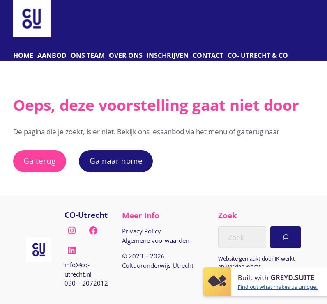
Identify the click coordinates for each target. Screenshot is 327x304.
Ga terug (39, 160)
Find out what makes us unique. (278, 286)
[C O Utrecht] (258, 55)
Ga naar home (116, 160)
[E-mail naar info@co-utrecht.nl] (86, 269)
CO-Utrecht (86, 215)
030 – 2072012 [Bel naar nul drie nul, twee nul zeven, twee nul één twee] (86, 283)
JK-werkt (285, 258)
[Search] (285, 237)
